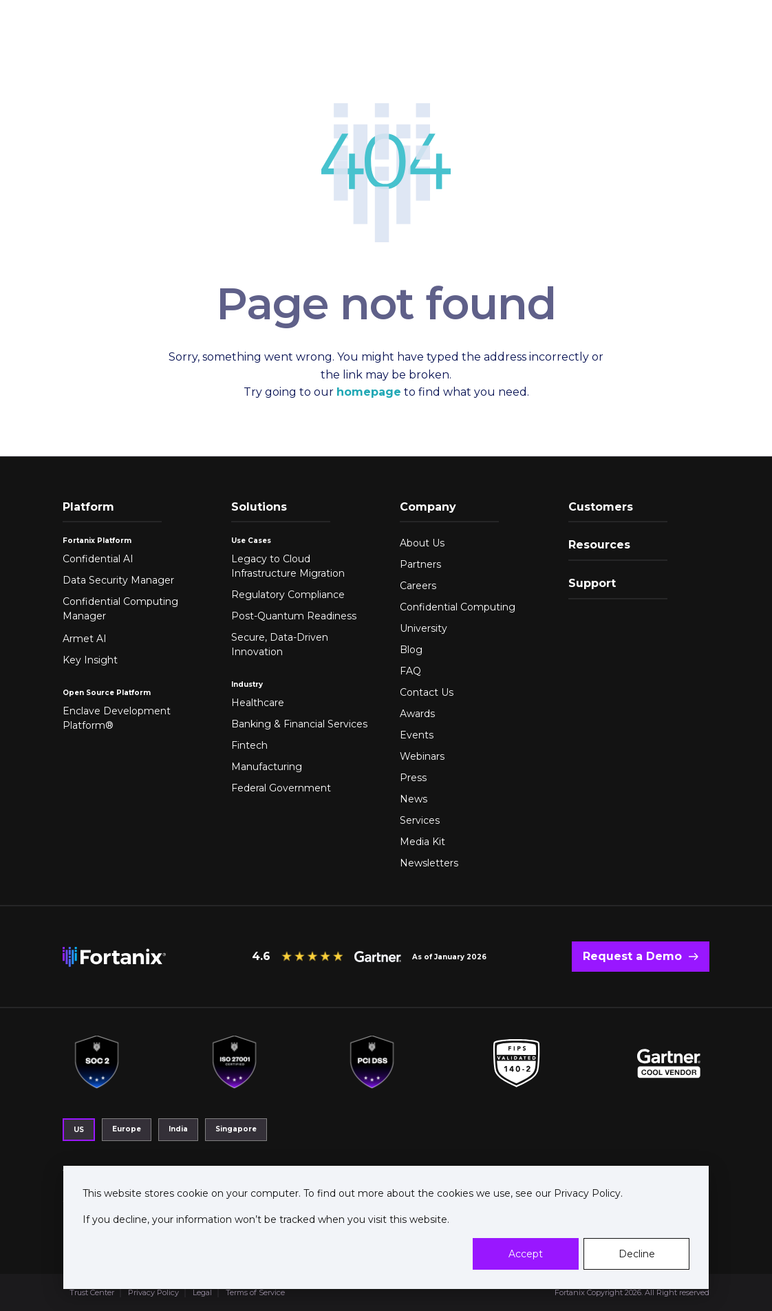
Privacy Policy (586, 1193)
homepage (368, 391)
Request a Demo (632, 956)
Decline (637, 1254)
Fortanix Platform (97, 540)
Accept (525, 1254)
